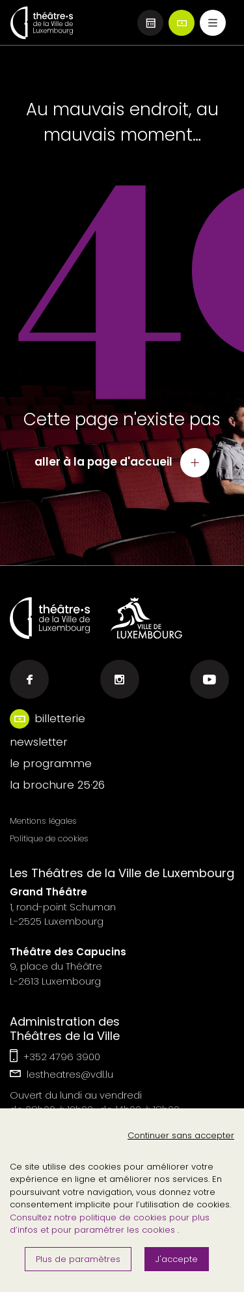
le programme (51, 763)
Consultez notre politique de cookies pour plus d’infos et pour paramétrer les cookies (110, 1224)
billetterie (59, 718)
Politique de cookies (49, 838)
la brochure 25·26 (57, 785)
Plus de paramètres (78, 1259)
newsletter (39, 742)
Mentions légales (43, 821)
